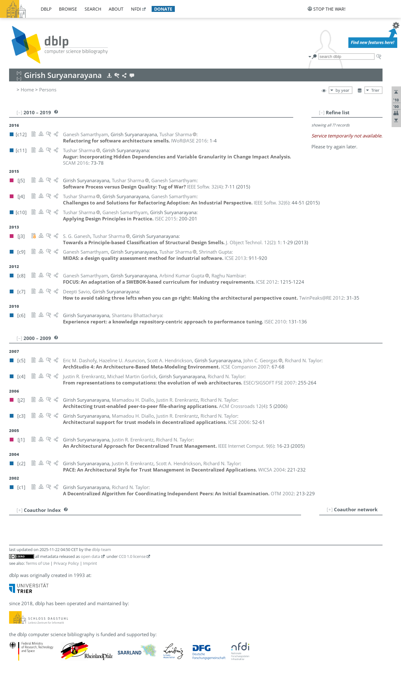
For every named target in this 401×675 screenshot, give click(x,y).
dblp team (101, 549)
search (93, 9)
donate (163, 9)
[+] (330, 509)
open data (90, 556)
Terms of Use (37, 563)
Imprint (90, 563)
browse (68, 9)
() (204, 186)
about (116, 9)
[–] (322, 112)
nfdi (136, 9)
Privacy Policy (66, 563)
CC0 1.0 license (132, 556)
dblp (46, 9)
